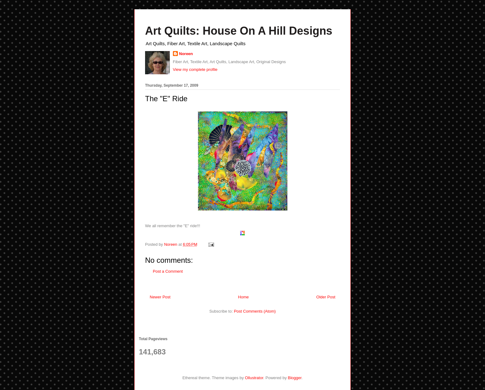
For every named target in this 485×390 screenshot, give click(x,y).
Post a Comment (168, 271)
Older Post (325, 297)
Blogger (295, 377)
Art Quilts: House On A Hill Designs (238, 30)
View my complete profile (195, 69)
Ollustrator (254, 377)
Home (243, 297)
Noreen (186, 53)
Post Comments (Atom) (255, 311)
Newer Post (160, 297)
